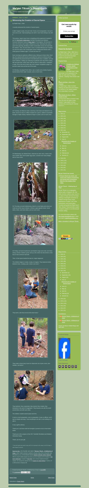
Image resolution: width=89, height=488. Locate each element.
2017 (62, 130)
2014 (62, 163)
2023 (62, 116)
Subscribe (69, 36)
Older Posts (51, 477)
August (64, 137)
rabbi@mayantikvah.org (71, 218)
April (63, 150)
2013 (62, 165)
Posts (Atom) (20, 481)
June (63, 146)
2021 (62, 121)
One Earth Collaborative (23, 40)
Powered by (69, 42)
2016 (62, 158)
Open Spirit (31, 42)
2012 (62, 167)
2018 (62, 128)
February (64, 153)
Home (32, 477)
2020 (62, 123)
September (65, 134)
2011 (62, 170)
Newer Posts (13, 477)
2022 (62, 118)
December (65, 132)
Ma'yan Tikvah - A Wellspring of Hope (70, 317)
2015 (62, 160)
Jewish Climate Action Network (42, 455)
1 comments (17, 472)
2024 (62, 113)
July (63, 139)
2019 (62, 125)
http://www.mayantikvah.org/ (66, 216)
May (63, 148)
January (64, 155)
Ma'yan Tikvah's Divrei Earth (30, 8)
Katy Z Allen (61, 337)
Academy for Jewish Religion (39, 460)
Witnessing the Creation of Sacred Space (29, 20)
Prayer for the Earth (65, 49)
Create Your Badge (63, 360)
